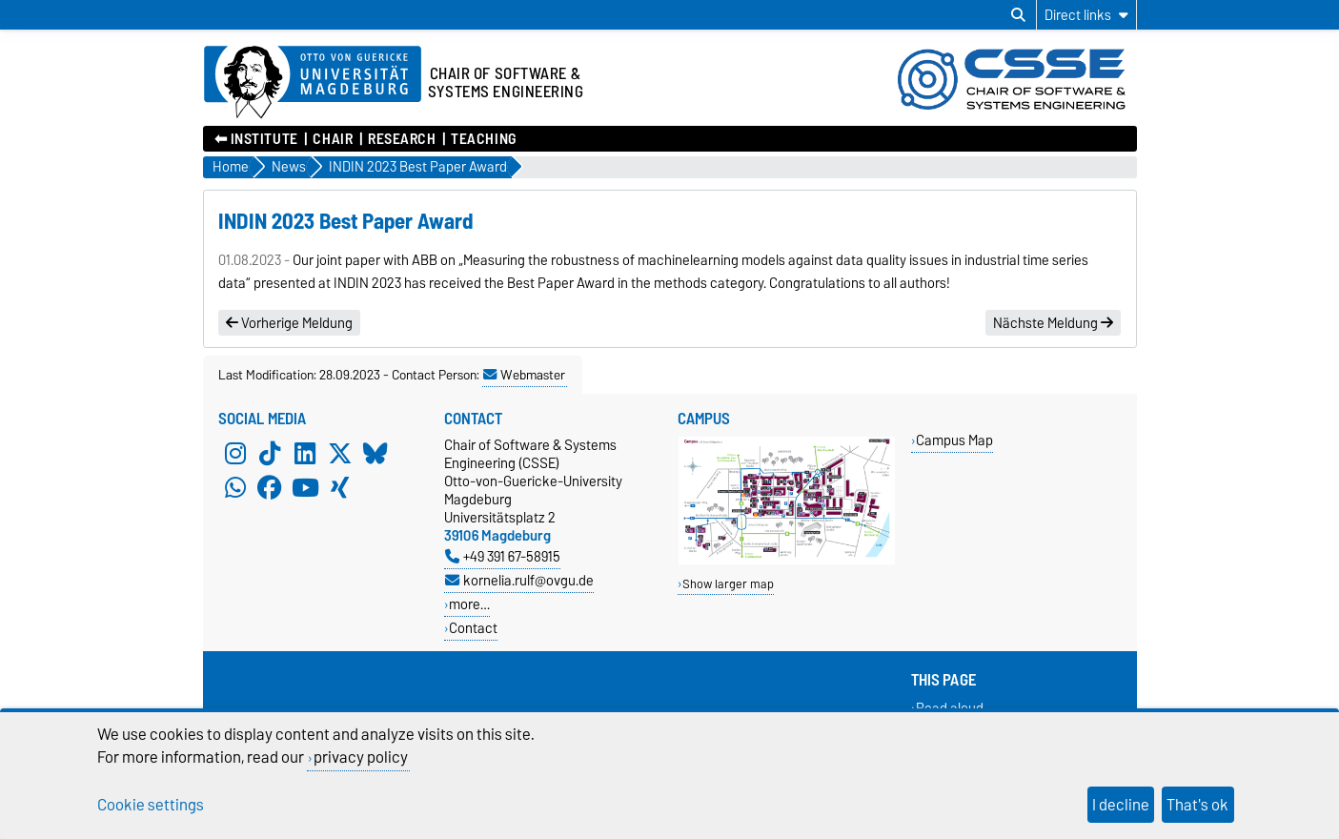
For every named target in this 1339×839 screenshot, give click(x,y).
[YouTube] (305, 487)
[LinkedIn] (305, 453)
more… (469, 604)
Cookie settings (150, 804)
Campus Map (954, 440)
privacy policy (361, 757)
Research (402, 139)
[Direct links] (1086, 15)
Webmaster (524, 374)
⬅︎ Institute (256, 139)
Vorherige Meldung (289, 323)
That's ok (1197, 804)
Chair (333, 139)
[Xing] (340, 487)
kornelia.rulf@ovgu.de (519, 580)
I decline (1120, 804)
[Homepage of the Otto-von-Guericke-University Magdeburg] (312, 83)
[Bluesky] (375, 453)
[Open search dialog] (1018, 15)
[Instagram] (235, 453)
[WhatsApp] (235, 487)
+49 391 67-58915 (502, 556)
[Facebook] (270, 487)
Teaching (483, 139)
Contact (473, 628)
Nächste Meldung (1053, 323)
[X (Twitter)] (340, 453)
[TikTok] (270, 453)
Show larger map (728, 584)
